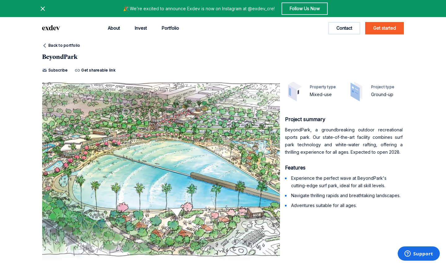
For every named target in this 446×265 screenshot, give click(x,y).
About (114, 28)
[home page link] (51, 28)
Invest (141, 28)
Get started (384, 28)
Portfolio (170, 28)
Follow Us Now (305, 8)
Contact (344, 28)
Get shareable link (95, 70)
